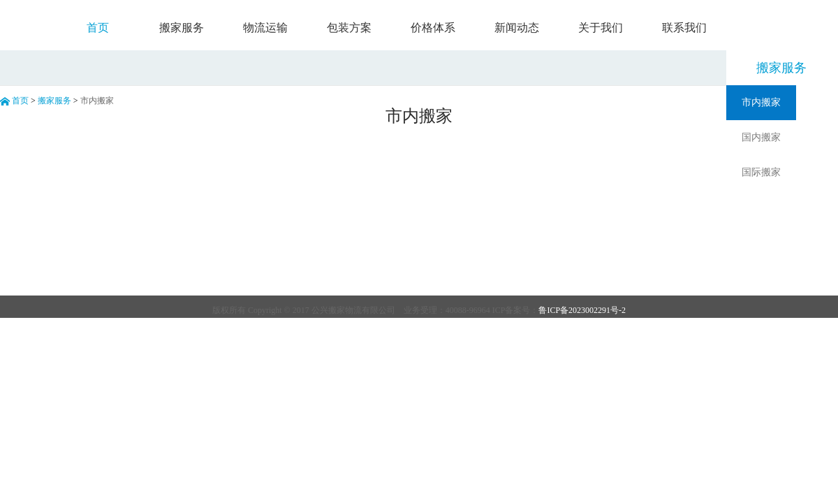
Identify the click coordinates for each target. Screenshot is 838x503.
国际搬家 (761, 172)
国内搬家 (761, 137)
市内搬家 (761, 102)
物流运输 (265, 28)
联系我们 (684, 28)
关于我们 (600, 28)
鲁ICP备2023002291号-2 (582, 310)
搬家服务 (181, 28)
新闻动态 (516, 28)
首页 (98, 28)
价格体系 (433, 28)
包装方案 (349, 28)
